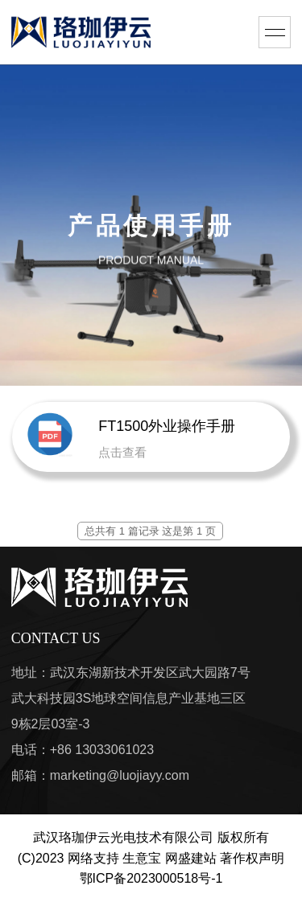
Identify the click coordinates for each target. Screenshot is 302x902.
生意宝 (141, 858)
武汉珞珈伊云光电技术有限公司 (123, 837)
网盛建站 (191, 858)
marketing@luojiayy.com (119, 775)
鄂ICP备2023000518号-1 (151, 878)
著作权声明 (252, 858)
